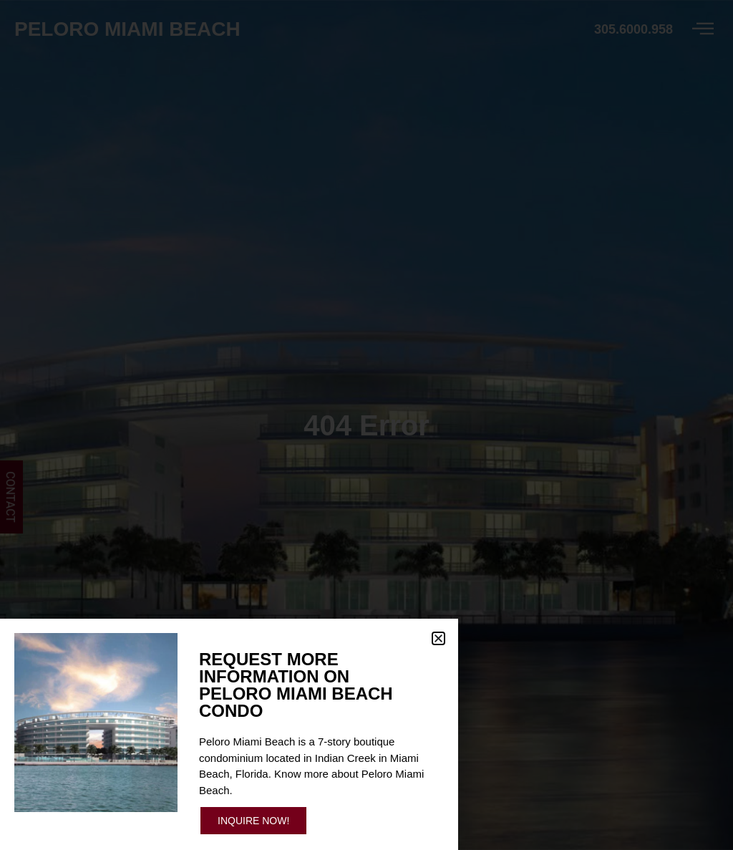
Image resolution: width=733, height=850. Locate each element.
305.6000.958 (633, 29)
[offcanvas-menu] (703, 29)
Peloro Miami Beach (127, 29)
